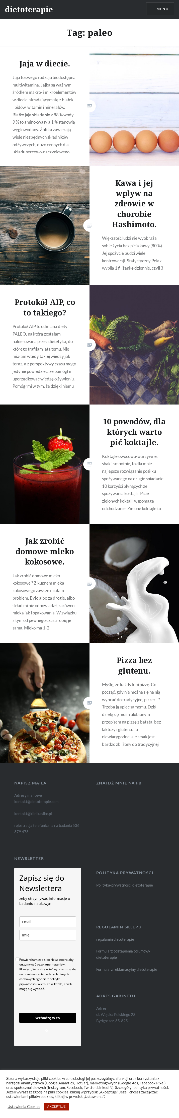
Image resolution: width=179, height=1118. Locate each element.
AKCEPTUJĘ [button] (56, 1106)
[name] (47, 935)
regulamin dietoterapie (115, 939)
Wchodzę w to (47, 1017)
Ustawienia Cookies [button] (24, 1106)
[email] (47, 921)
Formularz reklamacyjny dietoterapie (126, 969)
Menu (162, 9)
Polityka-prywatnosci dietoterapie (124, 885)
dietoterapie (29, 9)
